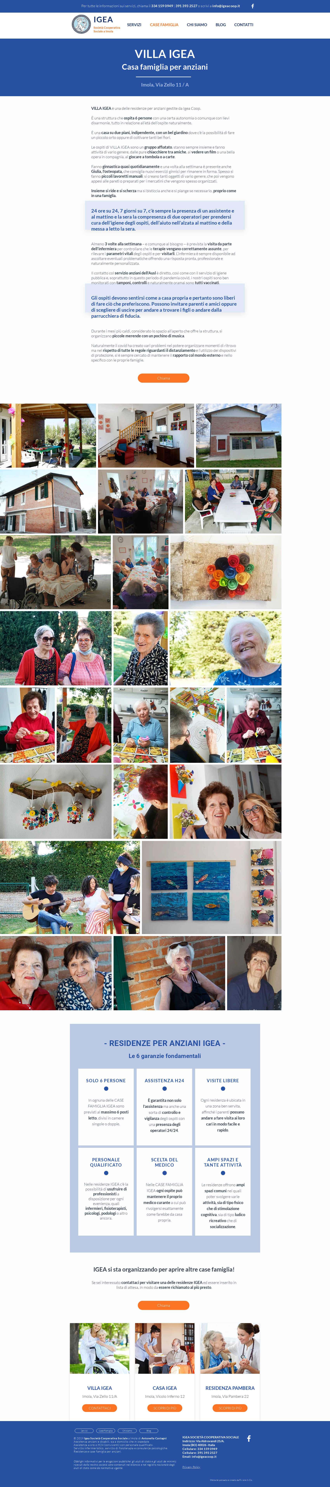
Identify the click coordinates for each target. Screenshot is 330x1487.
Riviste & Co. (246, 1480)
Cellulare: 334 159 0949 (199, 1449)
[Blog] (148, 1431)
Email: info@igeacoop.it (199, 1456)
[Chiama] (163, 378)
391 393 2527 (207, 1452)
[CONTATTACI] (99, 1408)
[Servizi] (84, 1431)
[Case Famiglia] (105, 1431)
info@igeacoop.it (226, 6)
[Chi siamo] (127, 1431)
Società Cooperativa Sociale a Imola (107, 29)
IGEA (103, 19)
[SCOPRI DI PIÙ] (164, 1408)
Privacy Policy (191, 1467)
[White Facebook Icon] (253, 6)
